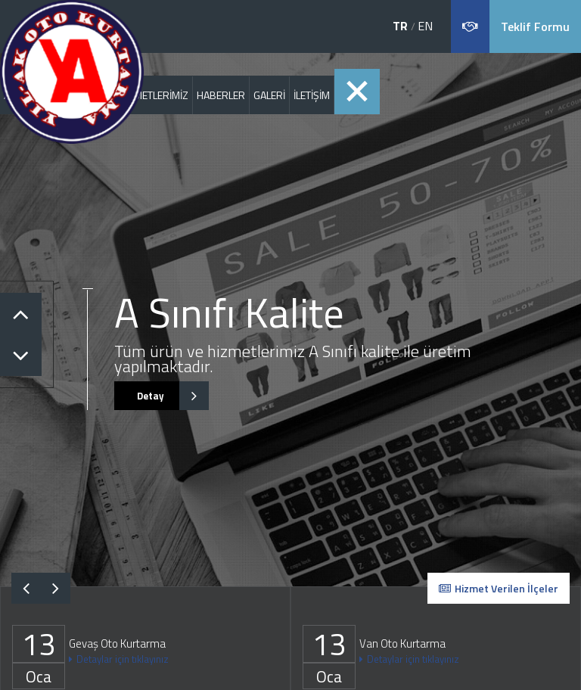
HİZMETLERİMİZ (153, 95)
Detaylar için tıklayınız (119, 659)
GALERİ (269, 95)
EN (425, 26)
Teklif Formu (535, 26)
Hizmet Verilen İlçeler (498, 588)
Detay (162, 396)
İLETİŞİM (312, 95)
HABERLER (221, 95)
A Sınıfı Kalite (229, 312)
